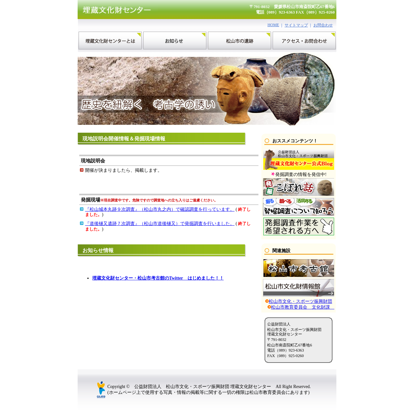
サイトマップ (296, 25)
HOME (273, 25)
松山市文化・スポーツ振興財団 (300, 301)
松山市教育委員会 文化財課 (302, 307)
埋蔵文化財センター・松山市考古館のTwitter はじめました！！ (158, 278)
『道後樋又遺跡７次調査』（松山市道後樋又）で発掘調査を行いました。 (159, 223)
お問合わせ (323, 25)
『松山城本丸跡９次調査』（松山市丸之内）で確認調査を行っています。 (159, 209)
